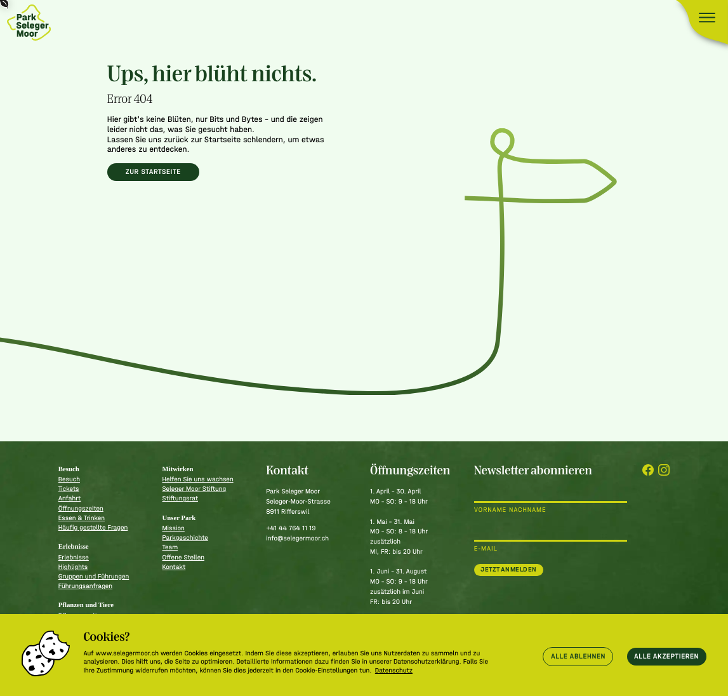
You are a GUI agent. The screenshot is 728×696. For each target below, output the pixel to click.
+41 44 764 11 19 (290, 528)
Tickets (68, 489)
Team (170, 547)
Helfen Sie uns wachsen (198, 479)
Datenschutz (394, 670)
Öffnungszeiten (80, 508)
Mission (173, 528)
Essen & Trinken (81, 518)
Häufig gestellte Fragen (93, 527)
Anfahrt (69, 498)
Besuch (69, 479)
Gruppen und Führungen (93, 576)
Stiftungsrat (180, 498)
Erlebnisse (73, 557)
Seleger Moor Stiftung (194, 489)
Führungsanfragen (85, 586)
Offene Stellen (183, 557)
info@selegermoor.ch (297, 538)
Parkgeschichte (185, 537)
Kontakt (174, 567)
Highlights (73, 567)
